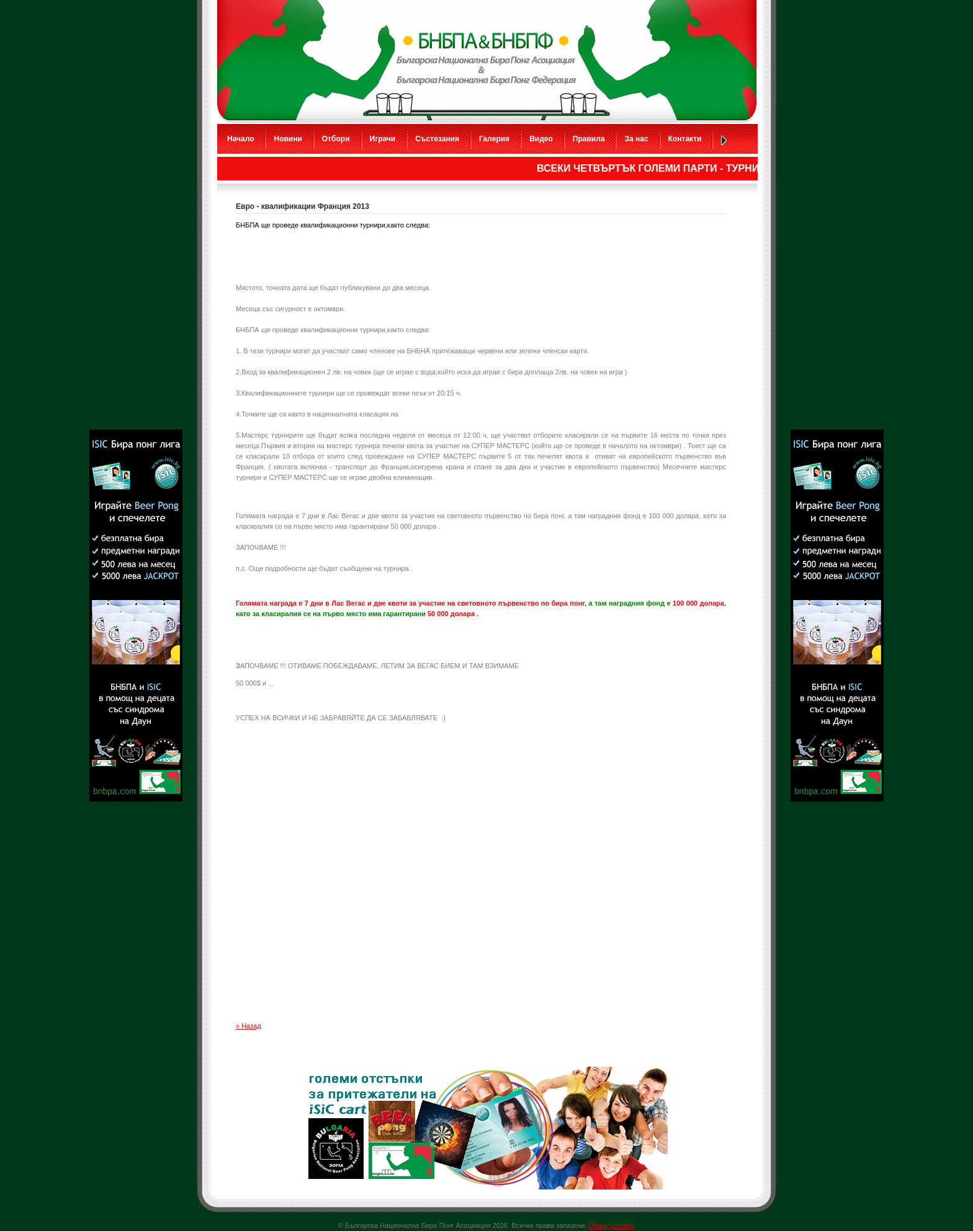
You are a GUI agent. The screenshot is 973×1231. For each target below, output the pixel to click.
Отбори (336, 139)
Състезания (437, 139)
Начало (240, 139)
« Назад (248, 1026)
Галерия (494, 139)
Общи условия (612, 1225)
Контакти (685, 139)
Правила (589, 139)
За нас (636, 139)
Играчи (383, 139)
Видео (541, 139)
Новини (288, 139)
